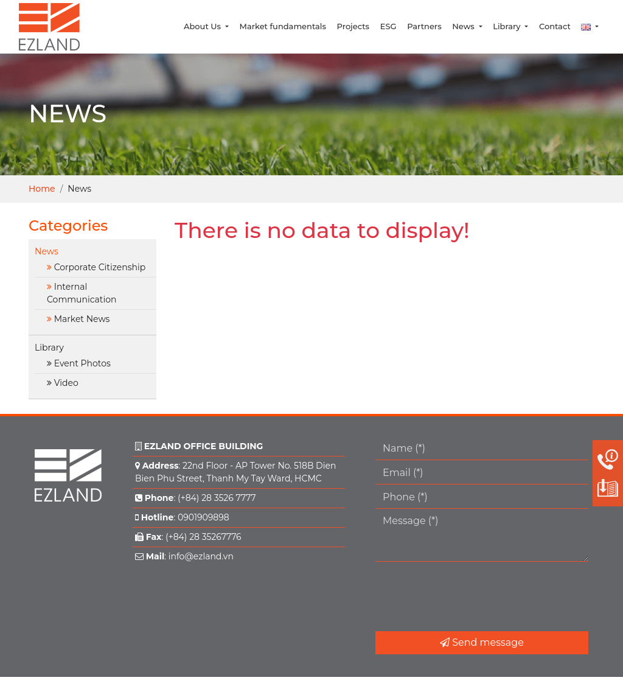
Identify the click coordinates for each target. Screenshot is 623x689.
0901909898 (203, 517)
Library (49, 347)
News (46, 251)
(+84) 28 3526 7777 (217, 497)
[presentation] (467, 596)
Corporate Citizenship (100, 267)
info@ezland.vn (201, 556)
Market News (82, 318)
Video (66, 382)
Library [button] (508, 26)
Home (42, 188)
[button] (590, 27)
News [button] (464, 26)
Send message (482, 642)
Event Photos (82, 363)
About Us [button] (203, 26)
